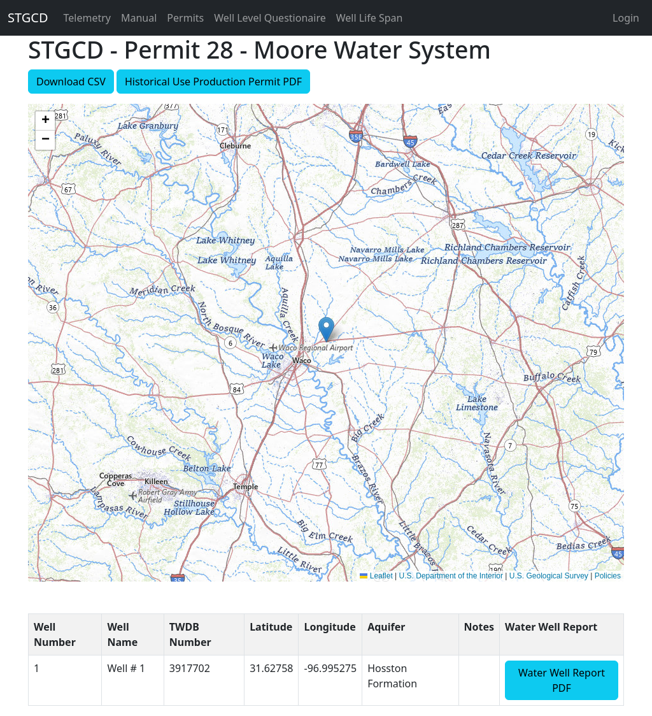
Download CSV (71, 82)
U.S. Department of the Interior (451, 575)
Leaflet (376, 575)
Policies (608, 575)
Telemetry (87, 18)
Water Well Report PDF (561, 680)
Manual (139, 18)
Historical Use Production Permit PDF (213, 82)
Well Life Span (369, 18)
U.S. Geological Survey (548, 575)
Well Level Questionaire (270, 18)
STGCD (28, 17)
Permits (185, 18)
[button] (326, 330)
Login (626, 18)
